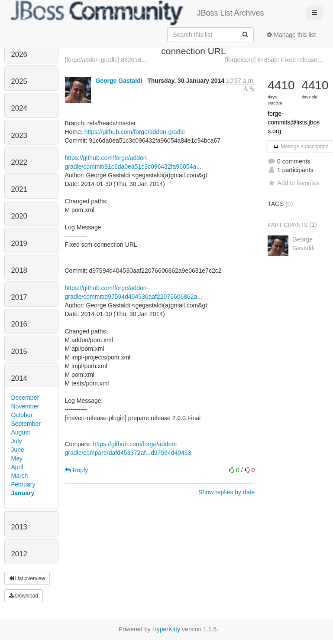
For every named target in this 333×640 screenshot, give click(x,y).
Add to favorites (293, 183)
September (26, 423)
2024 (19, 108)
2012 (19, 554)
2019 (19, 243)
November (25, 406)
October (22, 414)
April (17, 467)
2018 (19, 270)
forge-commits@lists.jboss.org (294, 122)
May (17, 458)
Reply (76, 470)
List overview (27, 578)
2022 (19, 162)
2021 (19, 189)
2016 (19, 324)
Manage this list (291, 34)
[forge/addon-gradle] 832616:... (106, 59)
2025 (19, 81)
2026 (19, 54)
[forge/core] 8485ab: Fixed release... (274, 59)
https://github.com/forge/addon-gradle (134, 131)
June (17, 449)
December (25, 397)
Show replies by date (226, 492)
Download (24, 596)
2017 (19, 297)
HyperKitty (166, 629)
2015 (19, 351)
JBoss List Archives (137, 13)
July (16, 441)
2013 (19, 527)
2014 (19, 378)
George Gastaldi (118, 80)
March (19, 475)
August (20, 432)
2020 (19, 216)
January (23, 493)
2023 (19, 135)
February (23, 484)
